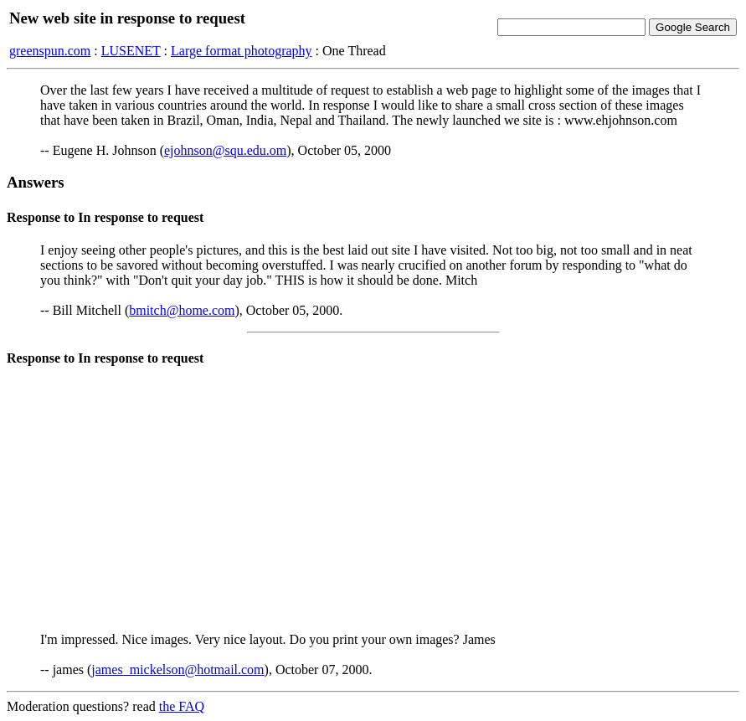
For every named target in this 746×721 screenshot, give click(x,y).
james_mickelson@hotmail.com (177, 669)
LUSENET (131, 51)
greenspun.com (49, 51)
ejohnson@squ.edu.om (225, 150)
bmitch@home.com (181, 310)
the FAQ (181, 706)
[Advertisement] (373, 501)
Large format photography (241, 51)
